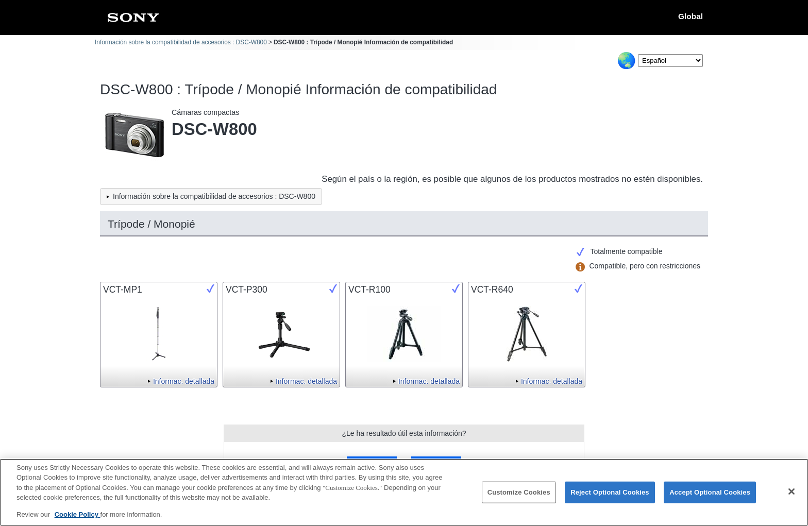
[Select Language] (670, 60)
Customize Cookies (518, 497)
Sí (372, 463)
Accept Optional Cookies (709, 497)
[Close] (791, 497)
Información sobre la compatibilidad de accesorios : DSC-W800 (181, 42)
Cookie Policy (77, 520)
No (436, 463)
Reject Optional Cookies (609, 497)
